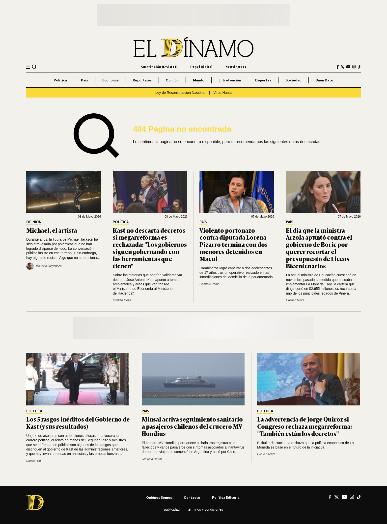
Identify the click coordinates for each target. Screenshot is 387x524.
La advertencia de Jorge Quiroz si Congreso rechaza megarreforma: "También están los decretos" (304, 426)
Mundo (198, 80)
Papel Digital (201, 66)
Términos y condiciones (205, 509)
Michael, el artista (51, 230)
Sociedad (294, 80)
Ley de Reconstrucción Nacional (180, 93)
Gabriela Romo (209, 284)
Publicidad (172, 509)
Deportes (263, 80)
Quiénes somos (159, 497)
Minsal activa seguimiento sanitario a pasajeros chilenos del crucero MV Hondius (192, 426)
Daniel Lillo (33, 461)
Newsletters (235, 66)
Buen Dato (324, 80)
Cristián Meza (122, 300)
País (84, 80)
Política (60, 80)
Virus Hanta (223, 93)
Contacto (192, 497)
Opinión (172, 80)
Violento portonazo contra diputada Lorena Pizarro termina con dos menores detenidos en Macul (233, 244)
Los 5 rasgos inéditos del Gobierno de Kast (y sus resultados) (78, 422)
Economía (110, 80)
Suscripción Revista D (159, 66)
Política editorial (226, 497)
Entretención (230, 80)
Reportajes (142, 80)
